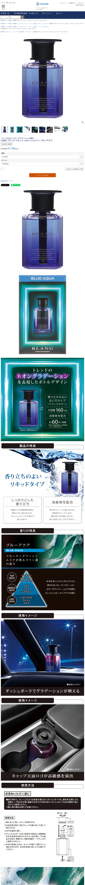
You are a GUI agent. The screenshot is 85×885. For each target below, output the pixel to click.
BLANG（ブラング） (25, 32)
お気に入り (34, 13)
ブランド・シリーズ (12, 32)
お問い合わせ (80, 5)
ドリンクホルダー (44, 26)
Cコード (4, 160)
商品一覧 (5, 13)
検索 (22, 17)
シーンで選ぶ (33, 23)
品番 (3, 153)
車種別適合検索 (20, 13)
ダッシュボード (43, 23)
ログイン (81, 3)
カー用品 (8, 20)
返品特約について (7, 181)
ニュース (63, 3)
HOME (3, 20)
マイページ (47, 13)
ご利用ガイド (72, 3)
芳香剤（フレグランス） (20, 23)
